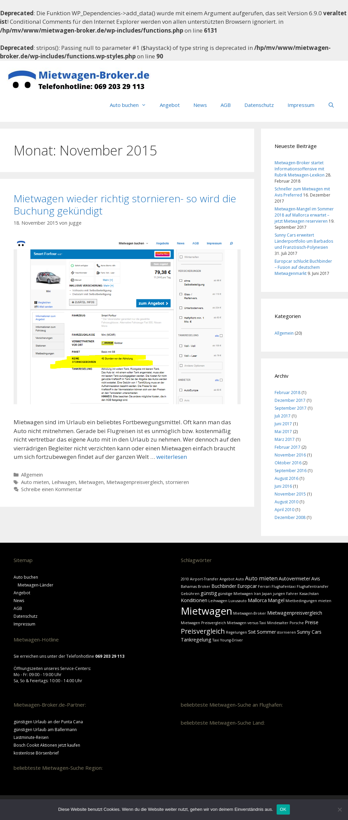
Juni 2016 (283, 486)
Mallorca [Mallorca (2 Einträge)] (257, 600)
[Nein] (339, 809)
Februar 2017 (287, 447)
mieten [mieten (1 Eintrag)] (324, 600)
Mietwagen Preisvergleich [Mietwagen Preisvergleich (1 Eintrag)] (203, 622)
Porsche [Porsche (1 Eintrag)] (297, 622)
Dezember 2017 (290, 400)
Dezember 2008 (290, 517)
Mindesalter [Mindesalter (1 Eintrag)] (278, 622)
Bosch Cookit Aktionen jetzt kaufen (47, 745)
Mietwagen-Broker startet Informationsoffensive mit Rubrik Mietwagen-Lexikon (300, 169)
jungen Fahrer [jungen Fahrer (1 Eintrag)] (285, 593)
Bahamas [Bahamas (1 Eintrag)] (189, 586)
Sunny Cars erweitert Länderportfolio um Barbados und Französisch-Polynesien (304, 241)
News (200, 104)
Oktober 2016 (288, 463)
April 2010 (284, 509)
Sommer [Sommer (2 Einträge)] (266, 632)
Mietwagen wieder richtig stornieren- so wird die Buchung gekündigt (125, 204)
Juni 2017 (283, 424)
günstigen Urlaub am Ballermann (45, 729)
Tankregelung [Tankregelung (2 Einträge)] (196, 639)
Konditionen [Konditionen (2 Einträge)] (194, 600)
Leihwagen (64, 482)
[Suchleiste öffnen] (331, 105)
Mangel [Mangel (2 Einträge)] (276, 600)
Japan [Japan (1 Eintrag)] (267, 593)
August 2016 (286, 478)
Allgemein (32, 474)
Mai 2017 (283, 431)
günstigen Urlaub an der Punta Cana (48, 722)
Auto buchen (131, 105)
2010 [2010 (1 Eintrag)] (185, 579)
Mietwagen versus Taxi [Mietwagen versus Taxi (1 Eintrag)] (246, 622)
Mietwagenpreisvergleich (134, 482)
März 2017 (285, 439)
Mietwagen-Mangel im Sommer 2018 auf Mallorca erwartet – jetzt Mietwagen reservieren (304, 215)
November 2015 (290, 494)
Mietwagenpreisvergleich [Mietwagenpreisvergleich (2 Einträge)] (294, 613)
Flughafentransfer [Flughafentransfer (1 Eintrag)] (313, 586)
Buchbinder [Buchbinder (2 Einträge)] (223, 586)
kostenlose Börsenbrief (36, 753)
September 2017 (291, 408)
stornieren (177, 482)
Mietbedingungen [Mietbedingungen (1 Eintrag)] (301, 600)
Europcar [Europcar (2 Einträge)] (247, 586)
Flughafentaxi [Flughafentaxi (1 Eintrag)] (284, 586)
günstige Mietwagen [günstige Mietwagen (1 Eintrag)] (235, 593)
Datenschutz (259, 104)
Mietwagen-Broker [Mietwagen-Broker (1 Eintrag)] (249, 613)
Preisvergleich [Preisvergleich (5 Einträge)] (203, 631)
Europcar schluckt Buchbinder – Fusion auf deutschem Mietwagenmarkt (303, 267)
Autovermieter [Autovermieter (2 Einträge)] (294, 578)
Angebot (170, 104)
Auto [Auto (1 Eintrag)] (240, 579)
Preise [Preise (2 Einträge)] (311, 622)
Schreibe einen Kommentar (51, 489)
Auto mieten (35, 482)
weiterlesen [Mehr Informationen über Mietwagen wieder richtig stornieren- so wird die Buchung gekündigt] (171, 457)
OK (283, 809)
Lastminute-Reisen (31, 737)
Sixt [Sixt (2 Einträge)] (252, 632)
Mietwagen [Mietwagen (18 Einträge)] (206, 611)
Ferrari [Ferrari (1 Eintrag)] (264, 586)
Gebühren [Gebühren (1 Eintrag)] (190, 593)
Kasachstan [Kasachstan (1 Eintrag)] (309, 593)
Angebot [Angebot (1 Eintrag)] (227, 579)
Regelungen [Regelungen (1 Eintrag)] (236, 632)
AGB (226, 104)
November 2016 (290, 455)
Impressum (301, 104)
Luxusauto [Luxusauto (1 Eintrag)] (237, 600)
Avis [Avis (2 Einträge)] (315, 578)
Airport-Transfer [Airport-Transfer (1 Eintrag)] (204, 579)
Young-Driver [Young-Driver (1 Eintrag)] (231, 640)
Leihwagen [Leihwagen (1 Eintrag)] (217, 600)
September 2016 (291, 470)
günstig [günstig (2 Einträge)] (209, 593)
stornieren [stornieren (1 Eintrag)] (286, 632)
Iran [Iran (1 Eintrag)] (257, 593)
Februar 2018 (287, 392)
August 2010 (286, 502)
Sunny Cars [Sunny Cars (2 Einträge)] (309, 632)
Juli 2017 (283, 416)
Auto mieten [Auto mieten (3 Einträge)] (261, 578)
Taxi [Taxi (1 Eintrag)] (215, 640)
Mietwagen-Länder (35, 585)
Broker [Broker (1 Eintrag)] (204, 586)
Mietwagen (91, 482)
